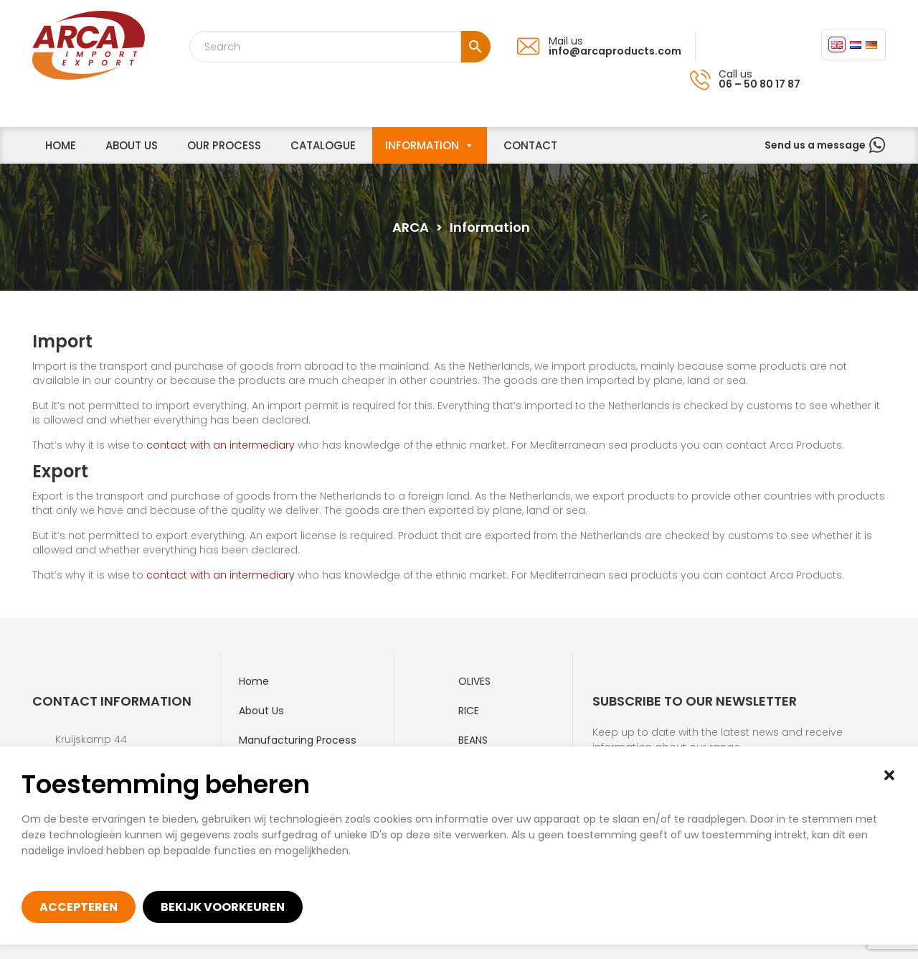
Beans (473, 740)
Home (254, 681)
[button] (889, 775)
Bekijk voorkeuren (223, 907)
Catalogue (323, 145)
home (60, 145)
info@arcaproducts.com (615, 51)
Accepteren (78, 907)
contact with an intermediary (220, 445)
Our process (224, 145)
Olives (474, 681)
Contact (530, 145)
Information (422, 145)
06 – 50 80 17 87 (759, 84)
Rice (468, 710)
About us (131, 145)
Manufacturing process (297, 740)
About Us (261, 710)
